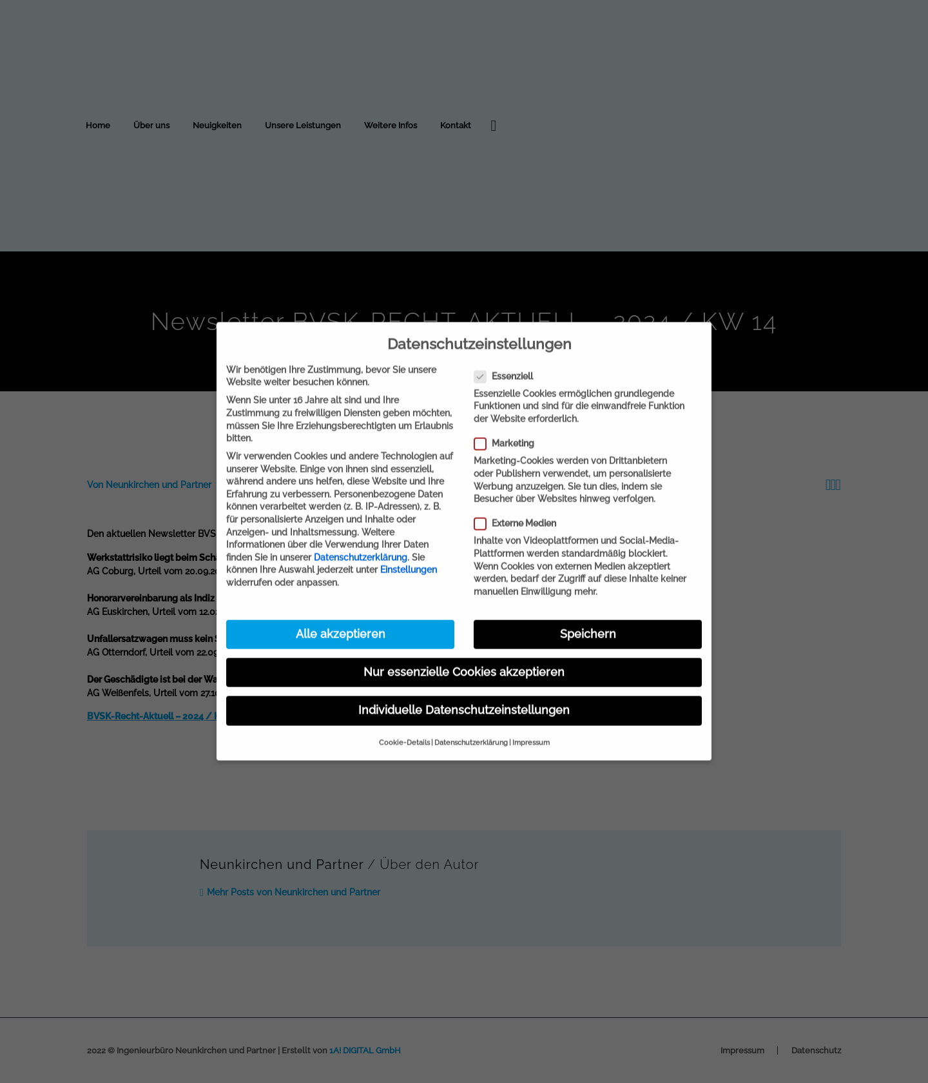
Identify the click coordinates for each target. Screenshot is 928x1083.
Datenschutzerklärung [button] (471, 723)
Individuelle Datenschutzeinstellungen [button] (464, 690)
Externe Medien (515, 504)
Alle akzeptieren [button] (340, 614)
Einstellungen (408, 550)
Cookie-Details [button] (404, 723)
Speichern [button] (588, 614)
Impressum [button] (531, 723)
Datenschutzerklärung (360, 537)
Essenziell (503, 356)
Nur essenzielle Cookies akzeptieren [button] (464, 652)
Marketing (504, 424)
